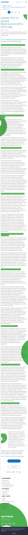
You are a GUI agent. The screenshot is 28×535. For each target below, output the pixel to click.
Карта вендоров (5, 507)
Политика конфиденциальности (8, 501)
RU (21, 2)
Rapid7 (7, 452)
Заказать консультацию (14, 461)
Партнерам (5, 489)
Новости (10, 5)
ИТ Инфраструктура (6, 482)
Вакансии (4, 499)
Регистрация (4, 492)
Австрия (19, 2)
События (3, 498)
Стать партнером (5, 491)
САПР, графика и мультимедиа (8, 485)
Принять (14, 533)
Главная (4, 5)
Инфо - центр (6, 496)
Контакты (4, 508)
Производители (5, 494)
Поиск (17, 2)
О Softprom (6, 503)
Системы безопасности (7, 486)
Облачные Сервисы (6, 483)
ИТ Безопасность (5, 480)
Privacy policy (3, 531)
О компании (14, 467)
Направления (6, 478)
